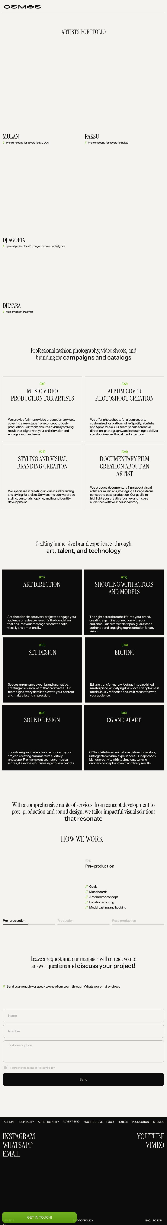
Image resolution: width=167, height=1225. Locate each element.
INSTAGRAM (19, 1137)
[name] (83, 1015)
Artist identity (48, 1121)
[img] (159, 883)
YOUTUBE (150, 1137)
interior (158, 1121)
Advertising (71, 1121)
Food (110, 1121)
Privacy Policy (46, 1067)
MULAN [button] (11, 136)
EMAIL (11, 1154)
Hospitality (26, 1121)
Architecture (93, 1121)
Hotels (123, 1121)
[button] (153, 6)
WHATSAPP (18, 1145)
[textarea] (83, 1051)
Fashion (8, 1121)
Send (83, 1079)
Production (140, 1121)
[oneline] (83, 1031)
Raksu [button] (92, 136)
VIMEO (155, 1145)
